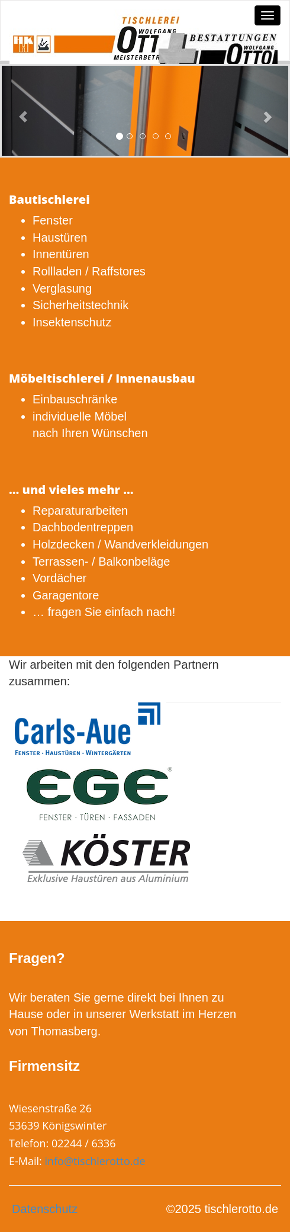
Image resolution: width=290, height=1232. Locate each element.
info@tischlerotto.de (94, 1161)
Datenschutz (45, 1208)
